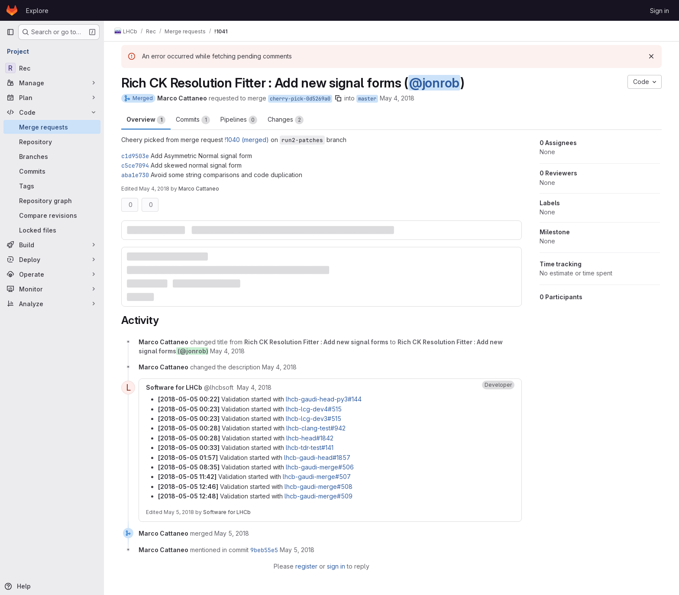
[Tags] (51, 186)
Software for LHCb (227, 512)
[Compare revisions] (51, 215)
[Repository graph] (51, 200)
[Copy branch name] (338, 98)
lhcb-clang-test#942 (316, 428)
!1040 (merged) (247, 139)
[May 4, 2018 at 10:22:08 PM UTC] (254, 387)
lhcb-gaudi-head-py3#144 (324, 399)
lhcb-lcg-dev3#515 (313, 418)
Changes (286, 120)
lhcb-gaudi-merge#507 (317, 476)
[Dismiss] (651, 56)
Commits (193, 120)
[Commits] (51, 171)
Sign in (659, 10)
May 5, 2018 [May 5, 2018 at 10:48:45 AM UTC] (179, 512)
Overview (145, 120)
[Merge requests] (51, 127)
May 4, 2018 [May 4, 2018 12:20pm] (397, 98)
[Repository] (51, 142)
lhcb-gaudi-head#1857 (317, 457)
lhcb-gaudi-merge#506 (320, 467)
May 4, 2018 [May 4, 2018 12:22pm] (154, 188)
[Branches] (51, 156)
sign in (336, 566)
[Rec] (51, 68)
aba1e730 (135, 175)
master (367, 98)
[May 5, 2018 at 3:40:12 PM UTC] (231, 533)
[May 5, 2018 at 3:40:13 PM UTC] (297, 549)
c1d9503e (135, 156)
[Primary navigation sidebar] (10, 32)
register (306, 566)
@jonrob (434, 83)
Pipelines (238, 120)
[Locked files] (51, 230)
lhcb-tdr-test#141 (309, 447)
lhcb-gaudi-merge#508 (318, 486)
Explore (37, 10)
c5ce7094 (135, 165)
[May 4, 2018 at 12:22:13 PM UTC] (279, 367)
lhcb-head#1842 (309, 438)
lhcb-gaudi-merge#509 (318, 496)
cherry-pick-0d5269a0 (300, 98)
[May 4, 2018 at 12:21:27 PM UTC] (227, 351)
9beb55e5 (264, 550)
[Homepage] (12, 10)
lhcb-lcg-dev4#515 (314, 409)
